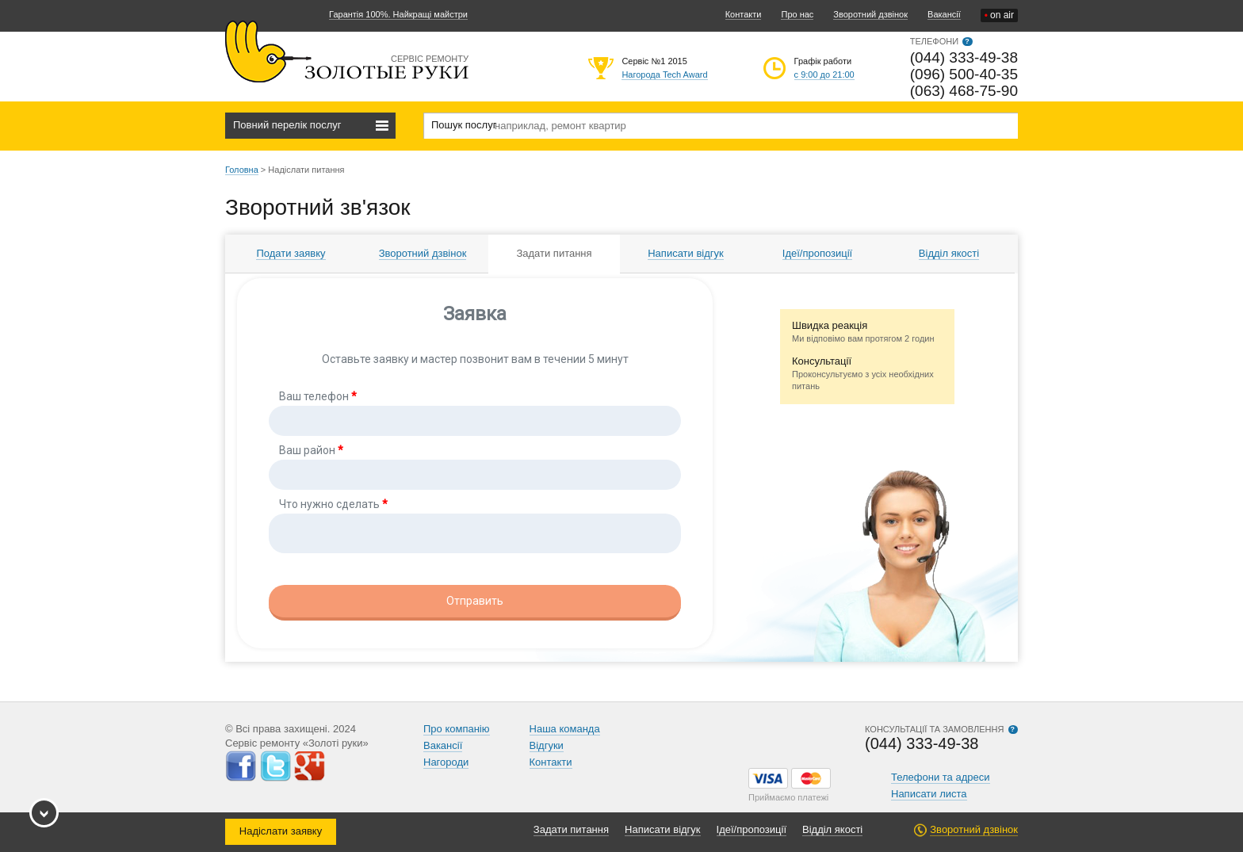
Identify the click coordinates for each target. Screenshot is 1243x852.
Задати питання (553, 253)
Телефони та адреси (940, 777)
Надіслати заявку (280, 831)
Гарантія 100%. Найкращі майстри (398, 14)
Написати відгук (686, 253)
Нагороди (446, 762)
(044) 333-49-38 (964, 57)
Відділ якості (949, 253)
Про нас (797, 14)
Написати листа (929, 794)
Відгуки (547, 745)
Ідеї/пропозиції (817, 253)
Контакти (743, 14)
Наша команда (565, 729)
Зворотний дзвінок (870, 14)
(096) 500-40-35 (964, 74)
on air (999, 15)
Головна (241, 169)
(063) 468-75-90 (964, 90)
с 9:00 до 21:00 (824, 74)
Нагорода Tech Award (664, 74)
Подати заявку (290, 253)
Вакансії (944, 14)
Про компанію (456, 729)
